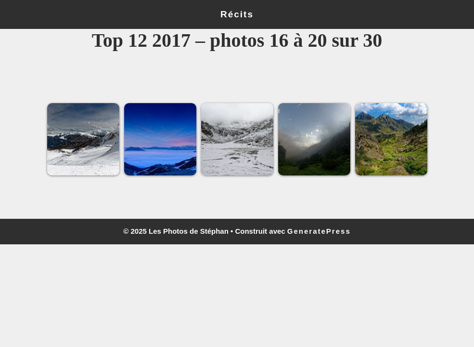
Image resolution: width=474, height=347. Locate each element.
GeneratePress (319, 231)
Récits (237, 14)
